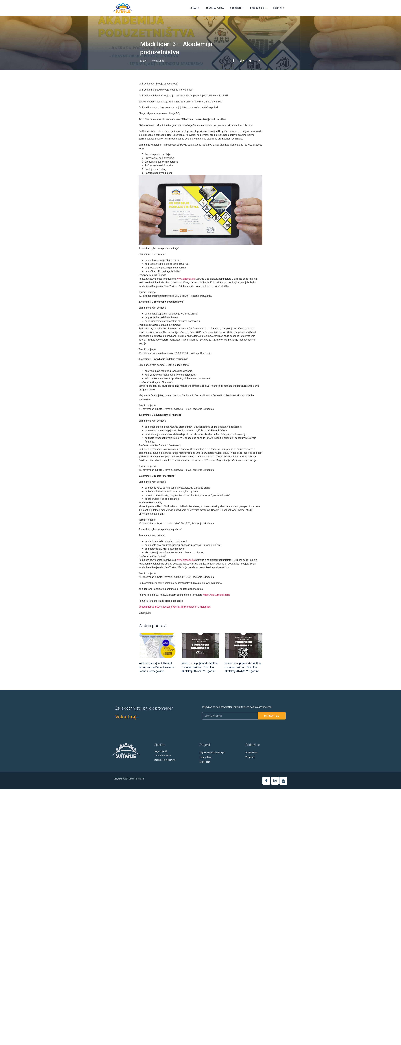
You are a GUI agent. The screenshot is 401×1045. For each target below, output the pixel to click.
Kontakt (278, 8)
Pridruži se (258, 8)
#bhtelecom (191, 606)
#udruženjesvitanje (162, 606)
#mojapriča (204, 606)
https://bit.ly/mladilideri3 (216, 594)
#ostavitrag (178, 606)
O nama (194, 8)
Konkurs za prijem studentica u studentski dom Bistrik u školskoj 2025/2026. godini (200, 667)
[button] (126, 717)
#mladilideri (145, 606)
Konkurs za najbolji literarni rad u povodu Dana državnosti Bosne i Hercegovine (157, 667)
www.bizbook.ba (185, 278)
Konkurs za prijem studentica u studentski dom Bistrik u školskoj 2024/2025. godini (243, 667)
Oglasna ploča (214, 8)
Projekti (237, 8)
